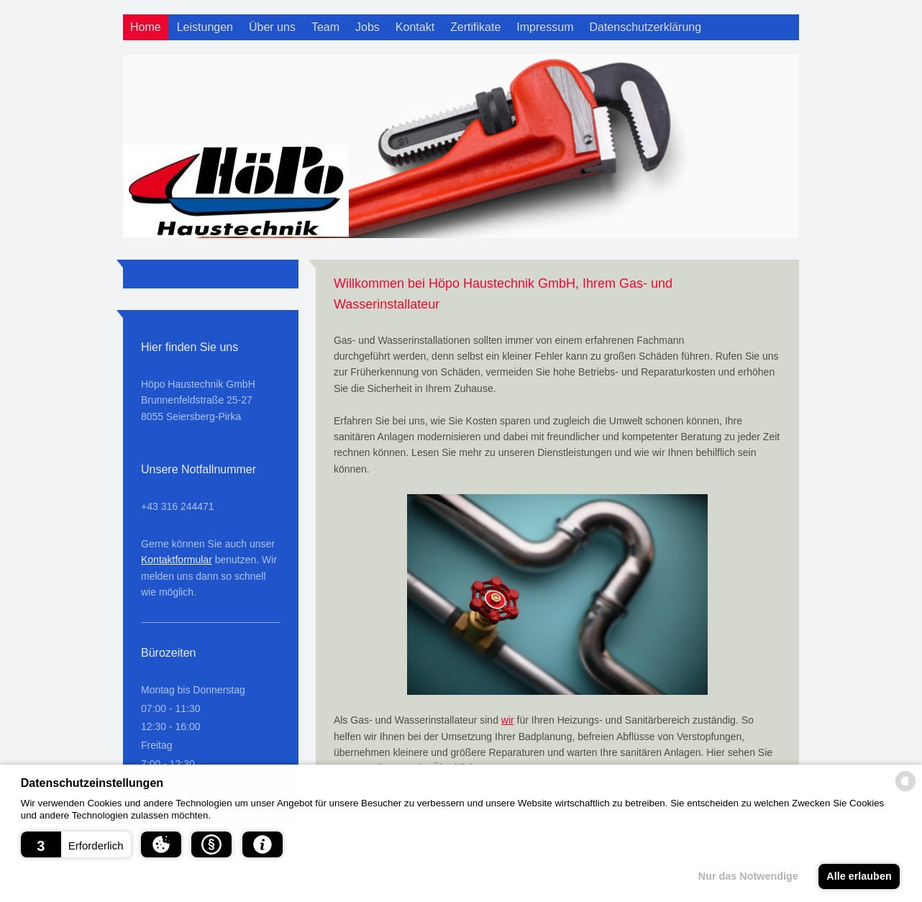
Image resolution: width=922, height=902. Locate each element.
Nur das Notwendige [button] (748, 876)
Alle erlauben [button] (858, 876)
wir (507, 720)
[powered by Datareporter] (905, 790)
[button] (76, 844)
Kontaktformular (176, 559)
